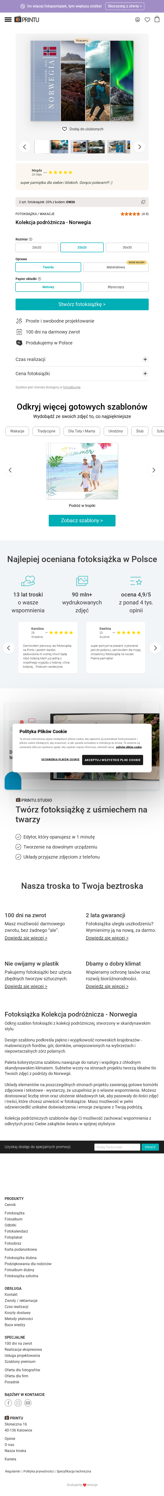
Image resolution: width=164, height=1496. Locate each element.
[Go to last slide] (10, 470)
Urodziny (116, 431)
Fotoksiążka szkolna (21, 1276)
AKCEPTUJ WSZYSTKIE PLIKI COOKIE (113, 759)
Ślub (140, 431)
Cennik (10, 1205)
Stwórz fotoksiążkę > (82, 304)
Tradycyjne (46, 431)
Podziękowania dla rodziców (28, 1264)
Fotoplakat (13, 1237)
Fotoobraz (13, 1243)
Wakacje (47, 214)
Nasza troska (15, 1451)
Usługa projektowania (22, 1355)
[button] (8, 19)
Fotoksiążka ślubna (21, 1258)
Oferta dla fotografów (22, 1370)
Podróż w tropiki (82, 505)
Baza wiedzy (15, 1325)
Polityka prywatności (38, 1471)
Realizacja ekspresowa (23, 1349)
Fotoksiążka (26, 214)
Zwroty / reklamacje (21, 1300)
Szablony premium (20, 1361)
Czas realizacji (16, 1306)
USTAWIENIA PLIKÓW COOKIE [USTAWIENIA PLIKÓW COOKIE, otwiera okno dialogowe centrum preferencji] (60, 759)
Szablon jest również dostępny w (48, 387)
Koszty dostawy (18, 1313)
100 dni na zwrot (18, 1343)
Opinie (10, 1438)
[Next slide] (139, 147)
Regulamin (12, 1471)
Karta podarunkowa (21, 1249)
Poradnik (12, 1382)
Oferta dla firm (16, 1376)
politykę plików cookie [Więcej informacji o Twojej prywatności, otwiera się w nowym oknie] (129, 746)
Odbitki (10, 1225)
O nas (9, 1444)
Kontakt (11, 1294)
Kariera (10, 1459)
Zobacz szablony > (82, 520)
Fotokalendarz (16, 1231)
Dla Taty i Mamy (81, 431)
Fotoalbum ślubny (19, 1270)
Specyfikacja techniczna (74, 1471)
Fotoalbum (14, 1219)
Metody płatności (19, 1319)
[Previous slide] (25, 147)
